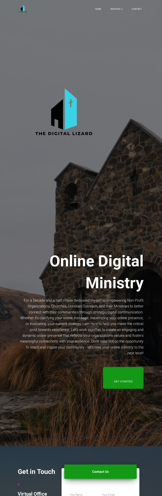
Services (116, 9)
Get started (123, 381)
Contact (137, 9)
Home (98, 9)
